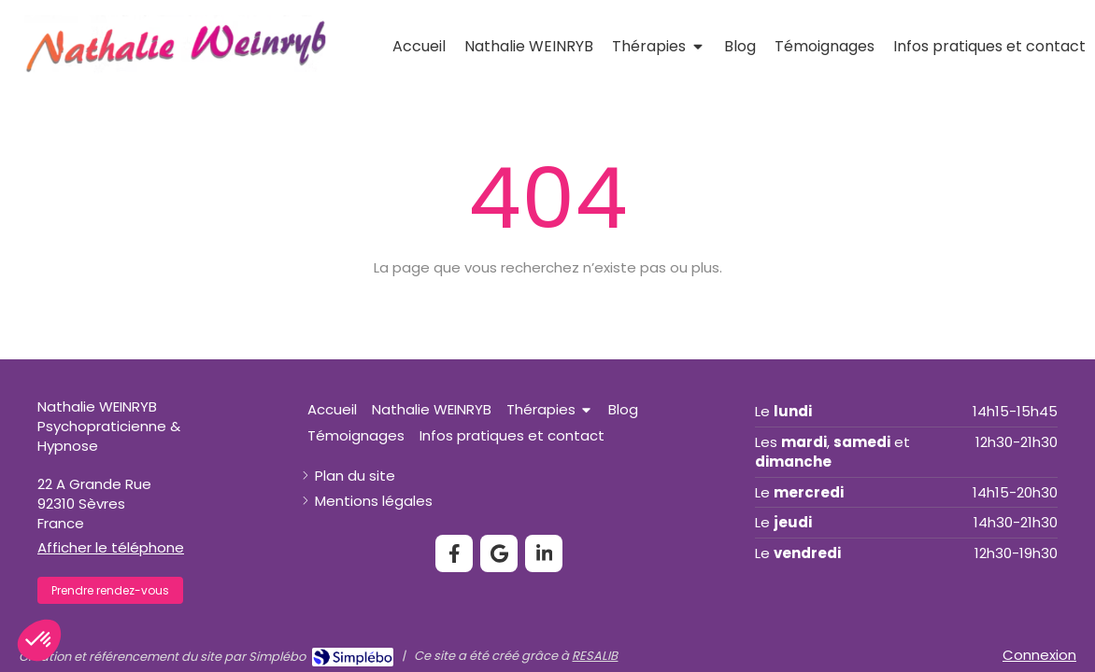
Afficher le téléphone (110, 547)
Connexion (1039, 655)
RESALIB (595, 656)
